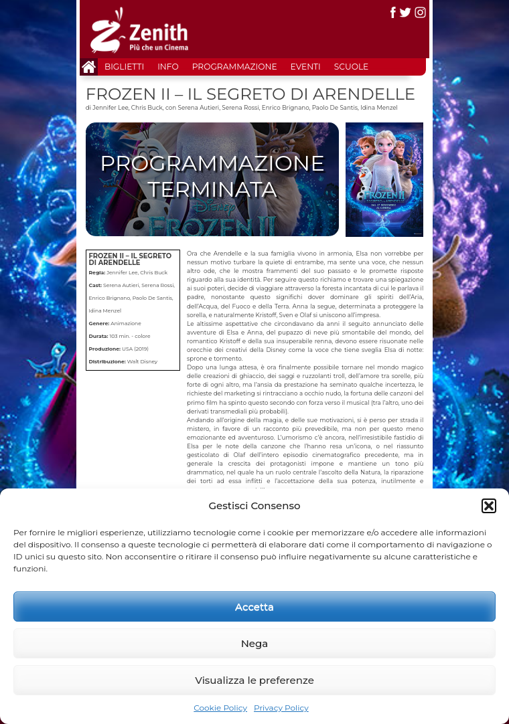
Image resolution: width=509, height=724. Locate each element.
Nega (255, 643)
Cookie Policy (220, 708)
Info (168, 67)
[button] (489, 506)
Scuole (351, 67)
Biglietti (124, 67)
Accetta (254, 606)
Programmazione (234, 67)
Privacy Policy (281, 708)
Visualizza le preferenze (254, 680)
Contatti (106, 84)
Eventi (306, 67)
